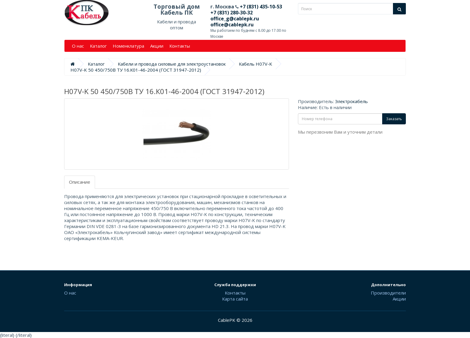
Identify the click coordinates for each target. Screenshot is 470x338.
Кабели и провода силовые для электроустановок (172, 64)
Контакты (179, 46)
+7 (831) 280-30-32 (231, 12)
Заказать (394, 118)
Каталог (98, 46)
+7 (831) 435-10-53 (260, 6)
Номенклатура (128, 46)
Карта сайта (235, 299)
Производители (388, 293)
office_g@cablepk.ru (234, 18)
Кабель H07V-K (255, 64)
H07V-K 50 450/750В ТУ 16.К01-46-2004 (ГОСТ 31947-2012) (135, 70)
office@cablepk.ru (232, 24)
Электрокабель (351, 101)
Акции (156, 46)
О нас (78, 46)
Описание (79, 182)
